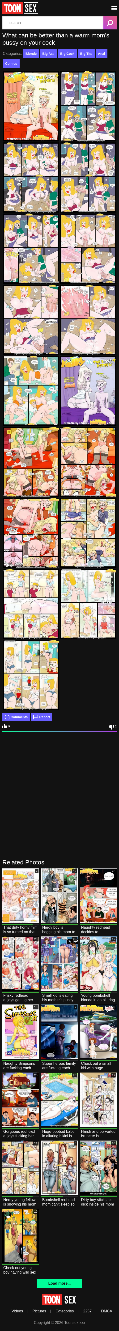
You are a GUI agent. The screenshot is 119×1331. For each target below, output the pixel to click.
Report (41, 717)
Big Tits (86, 54)
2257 (87, 1311)
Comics (11, 63)
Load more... (59, 1283)
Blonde (31, 54)
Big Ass (48, 54)
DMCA (106, 1311)
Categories (64, 1311)
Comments (16, 717)
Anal (101, 54)
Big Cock (67, 54)
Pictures (39, 1311)
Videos (17, 1311)
